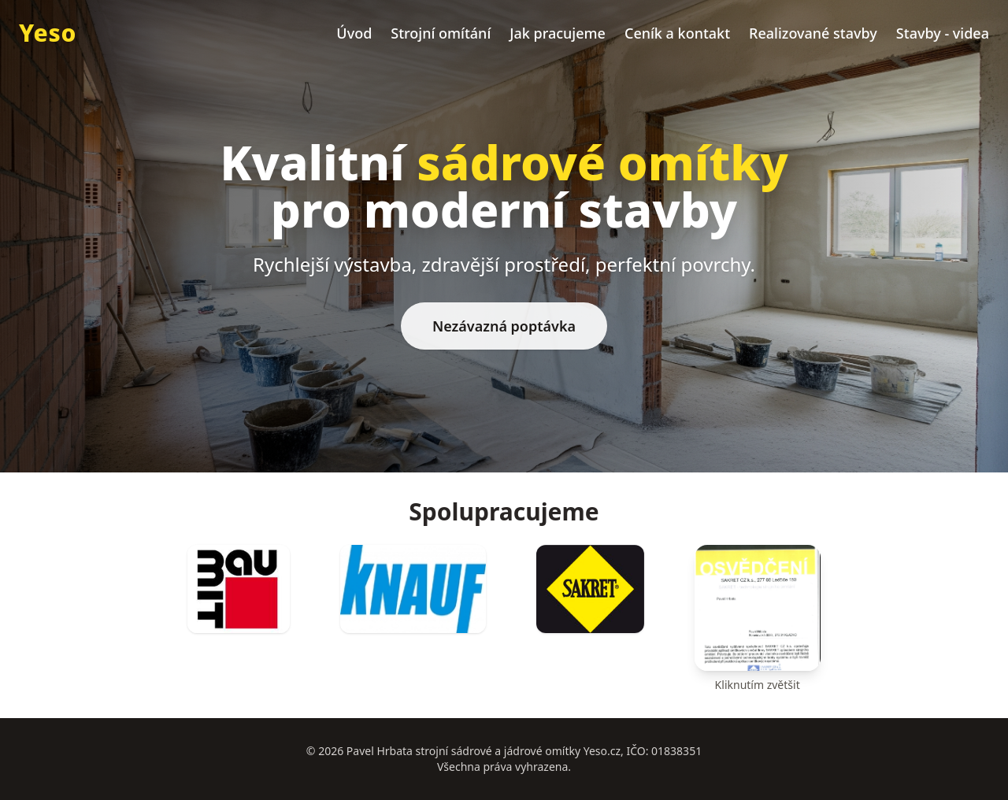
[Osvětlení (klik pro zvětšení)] (758, 619)
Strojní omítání (441, 33)
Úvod (354, 33)
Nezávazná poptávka (504, 326)
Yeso (47, 33)
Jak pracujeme (558, 33)
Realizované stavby (813, 33)
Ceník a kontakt (677, 33)
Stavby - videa (942, 33)
